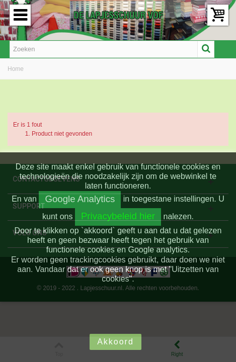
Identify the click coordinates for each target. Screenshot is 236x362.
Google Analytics (80, 199)
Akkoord (115, 341)
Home (16, 68)
